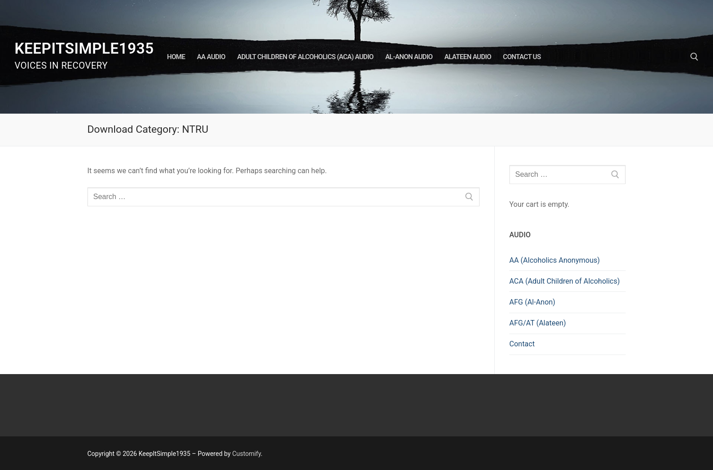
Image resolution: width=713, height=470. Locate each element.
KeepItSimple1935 (84, 48)
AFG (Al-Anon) (532, 302)
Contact (522, 344)
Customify (246, 453)
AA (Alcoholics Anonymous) (554, 260)
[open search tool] (694, 57)
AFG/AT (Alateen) (537, 323)
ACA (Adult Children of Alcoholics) (564, 281)
